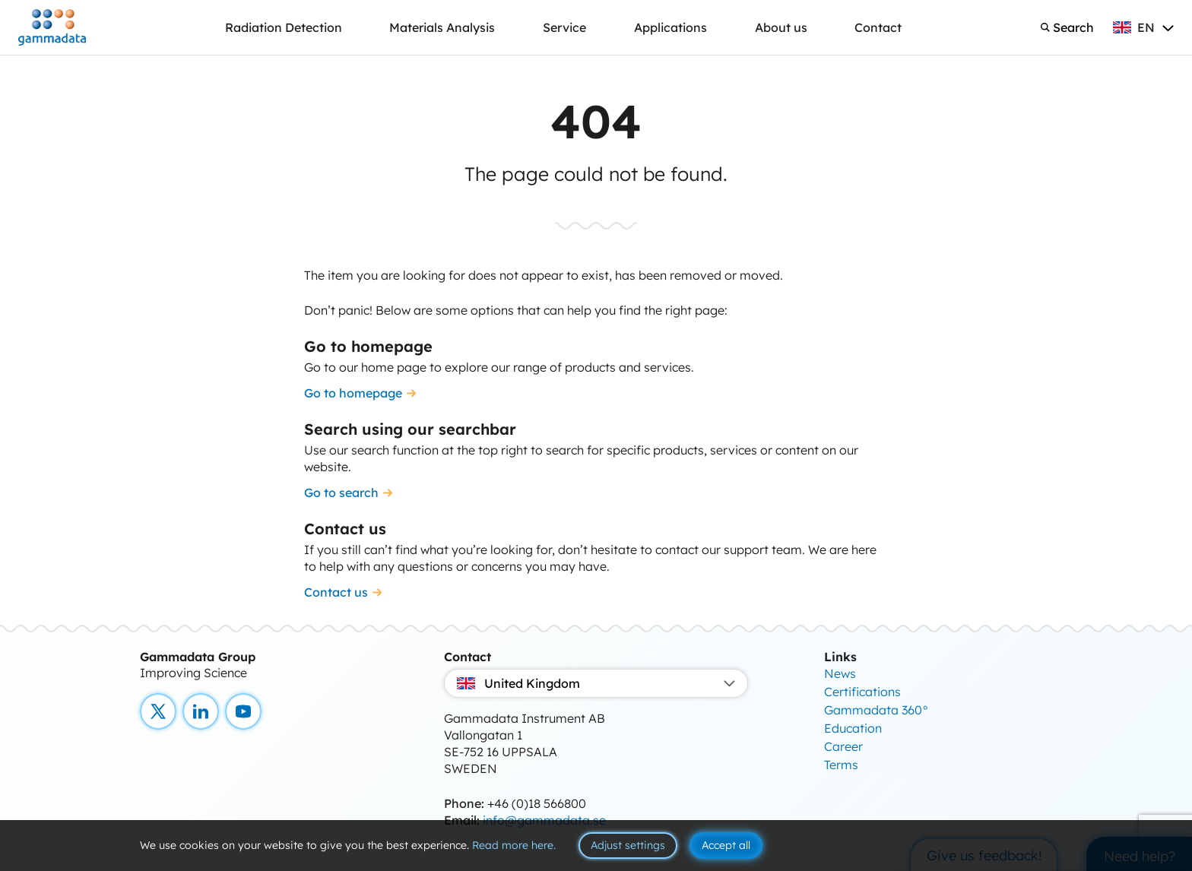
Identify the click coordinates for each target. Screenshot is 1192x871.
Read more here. (514, 845)
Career (843, 746)
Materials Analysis (442, 27)
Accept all (726, 845)
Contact (878, 27)
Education (853, 728)
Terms (841, 764)
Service (564, 27)
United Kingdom (596, 683)
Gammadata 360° (876, 709)
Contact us (336, 592)
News (840, 673)
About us (781, 27)
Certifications (862, 691)
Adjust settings (628, 845)
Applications (670, 27)
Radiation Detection (283, 27)
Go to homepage (353, 393)
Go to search (341, 492)
